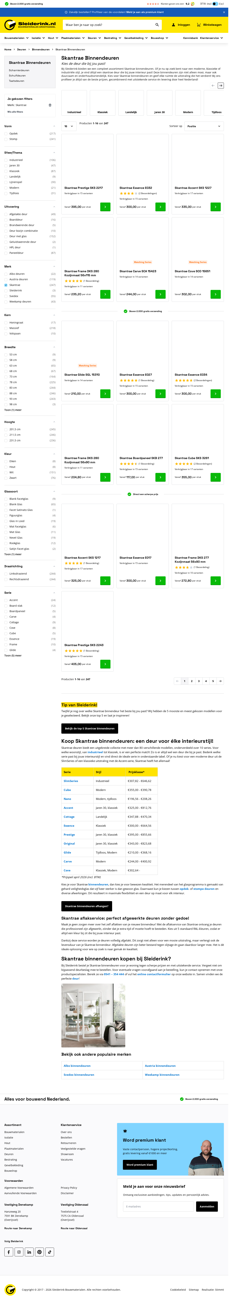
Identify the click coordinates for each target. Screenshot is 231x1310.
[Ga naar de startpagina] (30, 25)
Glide (67, 852)
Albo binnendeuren (77, 1066)
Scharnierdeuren (19, 70)
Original (69, 843)
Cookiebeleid (178, 1289)
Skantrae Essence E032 (136, 188)
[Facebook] (8, 1252)
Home (7, 49)
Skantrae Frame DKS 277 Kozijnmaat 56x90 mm (192, 560)
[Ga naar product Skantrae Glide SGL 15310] (105, 393)
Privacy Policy (69, 1187)
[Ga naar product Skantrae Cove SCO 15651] (216, 294)
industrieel (95, 752)
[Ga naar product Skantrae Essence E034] (216, 393)
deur (75, 978)
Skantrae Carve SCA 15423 (138, 271)
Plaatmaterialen (71, 38)
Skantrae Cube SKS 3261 (192, 458)
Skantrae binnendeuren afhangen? (86, 906)
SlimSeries (71, 781)
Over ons (66, 1132)
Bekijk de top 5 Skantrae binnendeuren (89, 728)
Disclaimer (67, 1193)
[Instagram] (19, 1252)
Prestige (69, 834)
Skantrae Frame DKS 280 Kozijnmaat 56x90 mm (81, 460)
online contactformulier (154, 974)
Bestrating (110, 38)
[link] (177, 681)
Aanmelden (207, 1206)
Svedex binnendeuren (79, 1074)
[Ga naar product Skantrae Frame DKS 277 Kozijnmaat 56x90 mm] (216, 580)
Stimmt (219, 1289)
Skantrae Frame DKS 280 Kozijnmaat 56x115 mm (81, 273)
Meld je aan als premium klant (145, 12)
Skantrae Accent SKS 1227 (193, 188)
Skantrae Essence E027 (136, 375)
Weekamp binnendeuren (162, 1074)
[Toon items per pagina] (69, 126)
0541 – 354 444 (114, 974)
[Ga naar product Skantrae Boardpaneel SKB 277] (160, 477)
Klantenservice (209, 38)
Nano (67, 799)
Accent (68, 808)
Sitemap (194, 1289)
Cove (67, 870)
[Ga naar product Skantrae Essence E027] (160, 393)
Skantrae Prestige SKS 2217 (83, 188)
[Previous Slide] (213, 85)
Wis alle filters (15, 111)
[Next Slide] (221, 85)
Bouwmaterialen (14, 38)
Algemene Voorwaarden (19, 1187)
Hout (51, 38)
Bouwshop (157, 38)
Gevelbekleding (134, 38)
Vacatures (67, 1159)
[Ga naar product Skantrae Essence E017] (160, 580)
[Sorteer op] (204, 126)
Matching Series (142, 262)
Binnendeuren (41, 49)
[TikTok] (49, 1252)
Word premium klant (140, 1164)
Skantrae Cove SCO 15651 (192, 271)
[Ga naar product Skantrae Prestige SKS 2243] (105, 664)
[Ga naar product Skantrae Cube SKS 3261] (216, 477)
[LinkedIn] (29, 1252)
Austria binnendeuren (160, 1066)
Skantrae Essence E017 (135, 558)
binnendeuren (98, 884)
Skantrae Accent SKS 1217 (82, 558)
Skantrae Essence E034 (191, 375)
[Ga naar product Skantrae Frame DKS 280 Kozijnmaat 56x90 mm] (105, 477)
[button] (30, 127)
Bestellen (66, 1137)
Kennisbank (190, 38)
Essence (69, 825)
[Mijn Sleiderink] (180, 25)
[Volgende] (220, 681)
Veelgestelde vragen (73, 1148)
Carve (68, 861)
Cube (67, 790)
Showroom (67, 1154)
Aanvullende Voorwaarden (20, 1193)
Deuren (92, 38)
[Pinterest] (39, 1252)
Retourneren (68, 1143)
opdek (184, 889)
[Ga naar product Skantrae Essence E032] (160, 207)
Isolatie (36, 38)
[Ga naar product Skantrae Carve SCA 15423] (160, 294)
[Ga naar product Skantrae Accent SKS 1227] (216, 207)
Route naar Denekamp (18, 1228)
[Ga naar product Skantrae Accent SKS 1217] (105, 580)
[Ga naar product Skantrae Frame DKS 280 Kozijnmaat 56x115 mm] (105, 294)
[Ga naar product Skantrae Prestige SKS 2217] (105, 207)
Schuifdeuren (17, 75)
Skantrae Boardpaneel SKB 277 (141, 458)
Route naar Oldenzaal (74, 1228)
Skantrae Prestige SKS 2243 (84, 645)
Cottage (69, 816)
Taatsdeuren (16, 80)
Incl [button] (209, 3)
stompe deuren (204, 889)
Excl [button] (221, 3)
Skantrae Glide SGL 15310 (82, 375)
